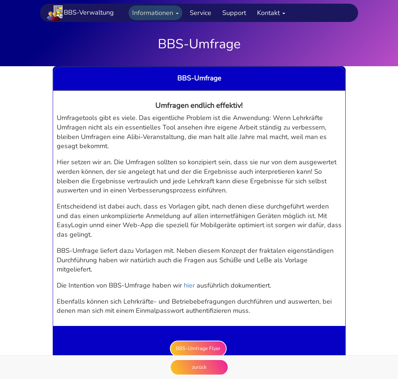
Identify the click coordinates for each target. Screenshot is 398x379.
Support (234, 12)
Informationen (155, 12)
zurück (199, 367)
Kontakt (271, 12)
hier (189, 285)
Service (200, 12)
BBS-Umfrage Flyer (198, 348)
